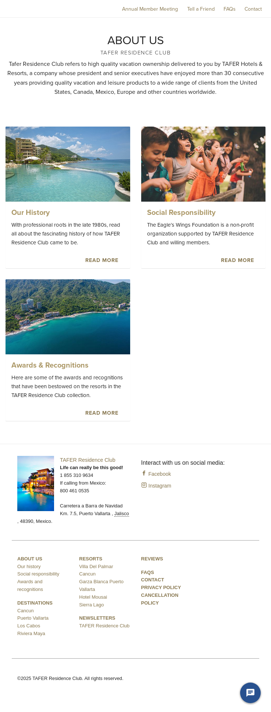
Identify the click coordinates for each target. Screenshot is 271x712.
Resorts (90, 559)
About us (29, 559)
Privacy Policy (161, 587)
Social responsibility (38, 574)
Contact (253, 9)
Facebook (156, 474)
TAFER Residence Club (87, 460)
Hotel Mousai (93, 597)
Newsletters (97, 618)
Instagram (156, 486)
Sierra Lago (91, 604)
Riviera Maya (31, 633)
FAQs (230, 9)
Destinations (35, 603)
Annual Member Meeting (150, 9)
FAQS (147, 572)
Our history (29, 566)
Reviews (152, 559)
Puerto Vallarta (33, 618)
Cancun (25, 610)
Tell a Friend (201, 9)
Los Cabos (28, 625)
